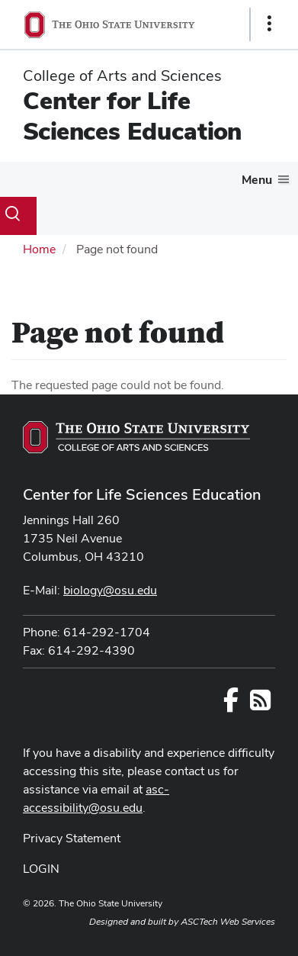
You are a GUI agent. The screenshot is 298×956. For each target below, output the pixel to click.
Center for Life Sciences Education (132, 115)
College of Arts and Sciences (122, 75)
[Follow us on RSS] (260, 705)
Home (39, 249)
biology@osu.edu (110, 590)
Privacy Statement (71, 838)
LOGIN (41, 869)
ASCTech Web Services (228, 922)
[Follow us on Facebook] (231, 705)
